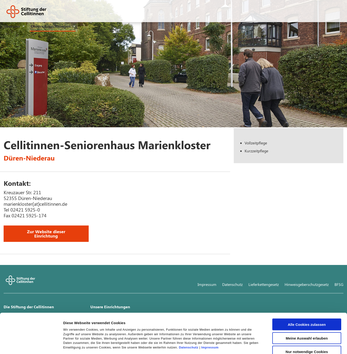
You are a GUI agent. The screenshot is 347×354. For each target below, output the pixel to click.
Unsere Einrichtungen (51, 26)
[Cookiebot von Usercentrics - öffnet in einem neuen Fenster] (31, 344)
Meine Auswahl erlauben (307, 302)
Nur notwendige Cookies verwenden (307, 317)
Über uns (12, 26)
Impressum (210, 311)
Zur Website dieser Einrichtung (46, 234)
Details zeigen (256, 344)
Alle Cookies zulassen (307, 288)
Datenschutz (188, 311)
